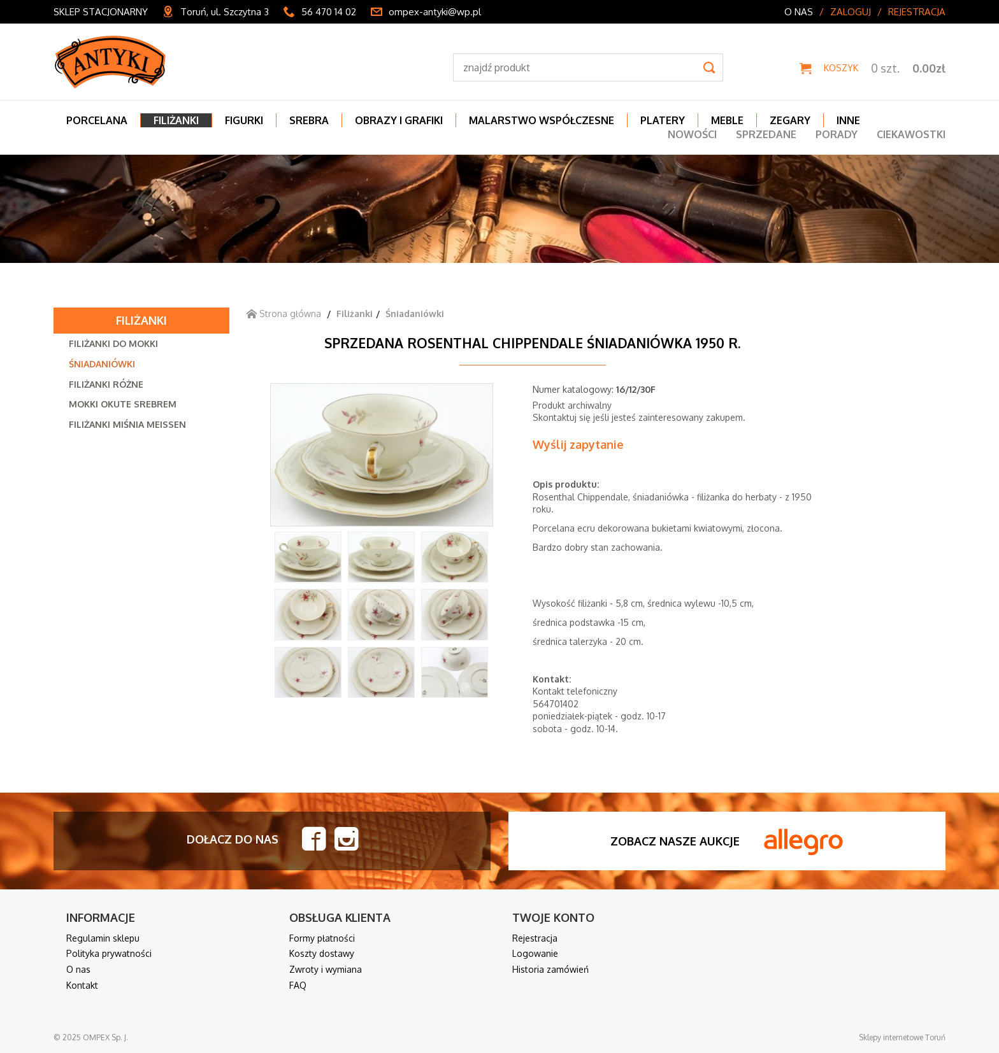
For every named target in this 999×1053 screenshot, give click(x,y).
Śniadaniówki (102, 363)
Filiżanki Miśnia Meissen (127, 424)
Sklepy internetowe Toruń (902, 1037)
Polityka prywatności (109, 953)
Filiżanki (141, 320)
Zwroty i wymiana (325, 969)
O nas (798, 12)
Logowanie (535, 953)
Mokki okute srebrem (122, 404)
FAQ (297, 985)
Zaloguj (850, 12)
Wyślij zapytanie (578, 444)
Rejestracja (916, 12)
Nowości (692, 134)
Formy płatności (322, 938)
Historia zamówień (550, 969)
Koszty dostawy (321, 953)
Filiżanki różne (106, 384)
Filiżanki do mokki (113, 343)
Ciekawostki (911, 134)
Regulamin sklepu (103, 938)
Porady (837, 134)
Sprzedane (766, 134)
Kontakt (82, 985)
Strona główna (284, 313)
